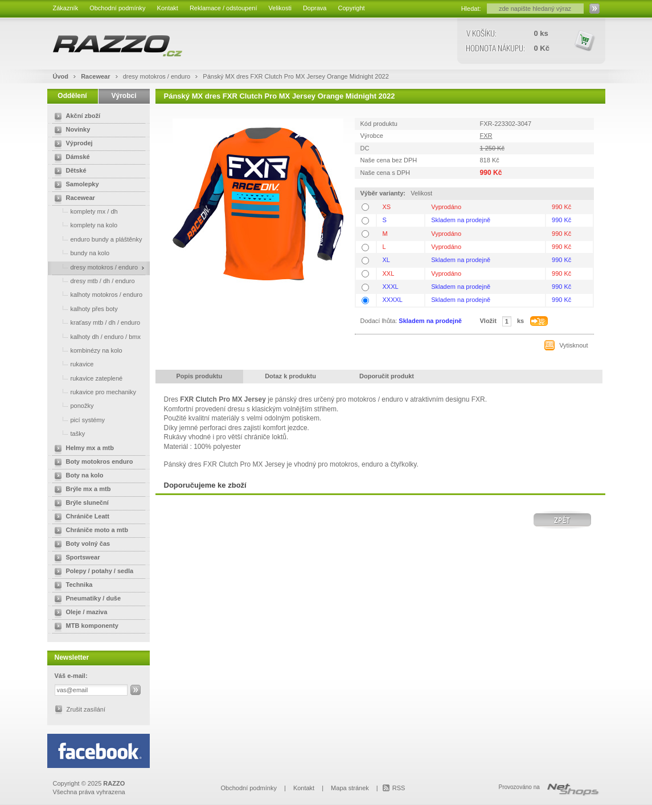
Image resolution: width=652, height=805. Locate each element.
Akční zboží (75, 117)
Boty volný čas (80, 545)
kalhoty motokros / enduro (96, 294)
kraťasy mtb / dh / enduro (95, 322)
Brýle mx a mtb (80, 490)
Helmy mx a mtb (82, 449)
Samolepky (74, 185)
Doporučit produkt (386, 376)
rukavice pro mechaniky (93, 391)
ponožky (72, 405)
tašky (67, 433)
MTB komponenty (84, 627)
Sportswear (75, 558)
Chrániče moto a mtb (89, 531)
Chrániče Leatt (79, 517)
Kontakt (167, 8)
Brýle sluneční (79, 503)
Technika (71, 586)
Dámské (70, 158)
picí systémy (77, 419)
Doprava (315, 8)
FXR (486, 135)
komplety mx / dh (84, 211)
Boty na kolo (77, 476)
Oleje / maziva (79, 613)
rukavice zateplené (86, 378)
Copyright (351, 8)
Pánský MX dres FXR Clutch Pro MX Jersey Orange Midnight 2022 (295, 76)
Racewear (96, 76)
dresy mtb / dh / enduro (92, 280)
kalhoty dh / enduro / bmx (95, 336)
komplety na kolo (84, 224)
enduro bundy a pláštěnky (96, 239)
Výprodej (71, 144)
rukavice (72, 363)
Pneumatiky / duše (85, 599)
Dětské (68, 171)
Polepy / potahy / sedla (92, 572)
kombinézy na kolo (86, 350)
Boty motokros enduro (91, 462)
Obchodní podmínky (117, 8)
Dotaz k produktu (290, 376)
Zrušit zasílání (86, 709)
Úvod (61, 76)
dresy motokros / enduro (157, 76)
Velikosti (280, 8)
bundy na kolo (80, 252)
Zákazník (66, 8)
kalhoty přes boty (84, 308)
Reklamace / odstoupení (223, 8)
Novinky (70, 130)
